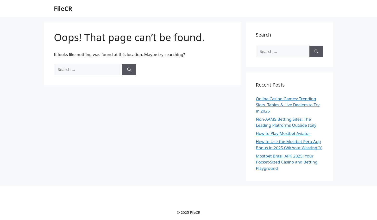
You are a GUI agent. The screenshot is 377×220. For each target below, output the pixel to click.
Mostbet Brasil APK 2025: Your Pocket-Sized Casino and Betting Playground (286, 162)
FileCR (63, 8)
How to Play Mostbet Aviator (283, 133)
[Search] (129, 69)
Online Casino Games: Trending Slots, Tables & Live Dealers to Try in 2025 (288, 105)
